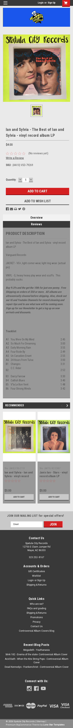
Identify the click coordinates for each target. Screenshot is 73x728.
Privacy (36, 622)
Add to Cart (19, 497)
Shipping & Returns (36, 584)
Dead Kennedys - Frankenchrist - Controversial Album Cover (37, 667)
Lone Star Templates (53, 725)
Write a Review (15, 158)
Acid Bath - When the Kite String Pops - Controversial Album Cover (36, 661)
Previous (62, 405)
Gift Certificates (36, 571)
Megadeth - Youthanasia (36, 650)
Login (40, 2)
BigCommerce (24, 725)
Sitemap (40, 721)
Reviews (36, 224)
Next (67, 405)
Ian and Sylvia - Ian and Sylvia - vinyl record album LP (18, 476)
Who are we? (36, 604)
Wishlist (36, 575)
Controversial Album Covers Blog (36, 630)
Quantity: (11, 179)
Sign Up (51, 2)
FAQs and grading (36, 608)
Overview (36, 217)
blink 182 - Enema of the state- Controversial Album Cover (36, 654)
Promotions (36, 617)
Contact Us (37, 626)
